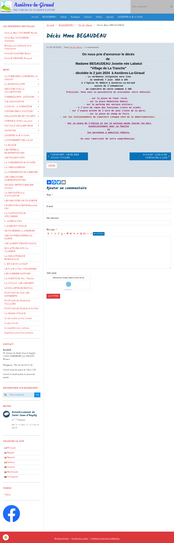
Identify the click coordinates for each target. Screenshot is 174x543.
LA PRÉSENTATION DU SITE (19, 163)
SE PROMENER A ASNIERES (19, 231)
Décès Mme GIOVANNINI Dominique (16, 39)
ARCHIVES (10, 131)
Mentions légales (62, 539)
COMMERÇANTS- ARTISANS (19, 97)
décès (51, 166)
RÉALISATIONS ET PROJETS (19, 116)
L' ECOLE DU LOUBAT (16, 264)
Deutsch (9, 467)
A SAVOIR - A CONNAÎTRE (18, 107)
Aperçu (99, 234)
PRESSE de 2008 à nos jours (18, 121)
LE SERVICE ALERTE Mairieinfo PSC (21, 207)
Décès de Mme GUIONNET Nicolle (20, 33)
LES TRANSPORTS (14, 158)
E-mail (49, 206)
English (9, 453)
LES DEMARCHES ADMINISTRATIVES (15, 178)
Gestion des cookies (80, 539)
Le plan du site (11, 323)
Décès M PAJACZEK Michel (17, 54)
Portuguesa (11, 477)
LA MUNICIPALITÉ (14, 84)
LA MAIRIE (10, 145)
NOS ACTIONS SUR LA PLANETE (16, 250)
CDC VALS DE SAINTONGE (18, 126)
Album (63, 17)
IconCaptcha (67, 289)
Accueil (34, 17)
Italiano (9, 462)
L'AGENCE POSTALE (15, 226)
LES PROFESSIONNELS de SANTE (18, 237)
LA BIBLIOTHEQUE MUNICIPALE (14, 258)
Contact (88, 17)
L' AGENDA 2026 (13, 221)
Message (50, 230)
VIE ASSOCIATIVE (14, 102)
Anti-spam (51, 273)
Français (10, 448)
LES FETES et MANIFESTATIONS (14, 151)
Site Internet (52, 218)
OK (37, 395)
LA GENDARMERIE (14, 167)
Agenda (110, 17)
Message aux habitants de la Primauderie (18, 47)
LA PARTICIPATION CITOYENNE (15, 215)
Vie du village (85, 25)
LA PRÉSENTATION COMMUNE (21, 172)
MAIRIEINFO (49, 17)
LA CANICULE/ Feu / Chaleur (19, 279)
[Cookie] (6, 537)
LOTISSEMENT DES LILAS (18, 140)
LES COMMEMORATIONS (17, 274)
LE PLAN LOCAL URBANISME (20, 269)
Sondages (75, 17)
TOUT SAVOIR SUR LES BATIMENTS (16, 294)
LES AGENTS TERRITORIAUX (20, 244)
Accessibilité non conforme (16, 328)
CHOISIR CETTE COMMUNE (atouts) (18, 186)
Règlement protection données (18, 333)
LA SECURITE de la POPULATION (14, 194)
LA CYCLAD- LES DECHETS (19, 283)
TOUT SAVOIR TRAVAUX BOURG (21, 309)
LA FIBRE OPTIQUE (15, 314)
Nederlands (11, 472)
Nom (48, 195)
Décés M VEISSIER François (18, 58)
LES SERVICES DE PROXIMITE (20, 201)
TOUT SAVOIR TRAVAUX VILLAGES (17, 302)
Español (9, 457)
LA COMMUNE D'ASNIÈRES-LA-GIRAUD (21, 78)
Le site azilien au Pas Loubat (18, 318)
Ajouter (53, 296)
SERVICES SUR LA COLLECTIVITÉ (14, 90)
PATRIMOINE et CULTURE (18, 111)
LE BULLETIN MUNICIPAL (18, 288)
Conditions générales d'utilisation (105, 539)
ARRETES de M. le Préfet (130, 17)
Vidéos (99, 17)
